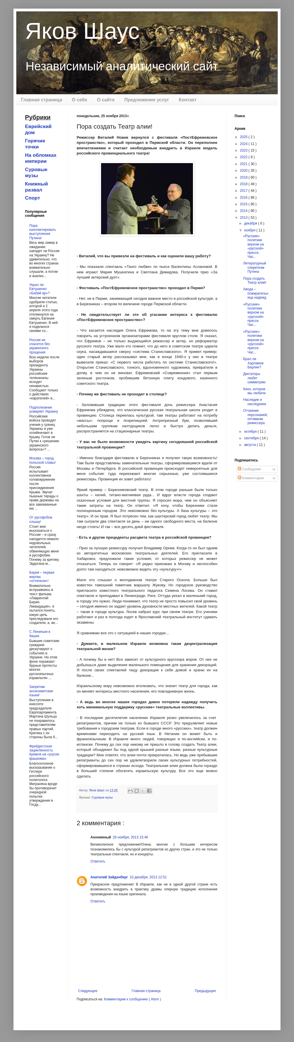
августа (250, 445)
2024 (244, 144)
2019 (244, 177)
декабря (251, 223)
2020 (244, 171)
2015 (244, 204)
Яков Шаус (82, 31)
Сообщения (249, 469)
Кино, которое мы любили (254, 391)
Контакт (188, 99)
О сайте (106, 99)
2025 (244, 137)
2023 (244, 150)
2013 (244, 218)
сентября (252, 438)
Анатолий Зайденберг (109, 877)
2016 (244, 198)
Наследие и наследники (254, 402)
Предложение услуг (146, 99)
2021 (244, 164)
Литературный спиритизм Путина (254, 267)
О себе (79, 99)
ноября (250, 230)
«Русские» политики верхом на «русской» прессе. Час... (253, 246)
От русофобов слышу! (40, 519)
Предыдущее (205, 991)
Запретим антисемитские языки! (41, 691)
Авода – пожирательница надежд (255, 293)
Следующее (87, 991)
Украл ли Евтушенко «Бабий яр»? (39, 289)
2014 (244, 211)
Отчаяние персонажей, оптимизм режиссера (255, 417)
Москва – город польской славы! (42, 460)
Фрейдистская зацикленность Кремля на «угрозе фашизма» (44, 752)
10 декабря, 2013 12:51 (148, 877)
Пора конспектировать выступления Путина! (42, 232)
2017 (244, 191)
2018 (244, 184)
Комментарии (251, 478)
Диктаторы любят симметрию (254, 378)
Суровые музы (102, 797)
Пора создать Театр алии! (254, 281)
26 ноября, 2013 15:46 (130, 837)
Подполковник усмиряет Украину (43, 409)
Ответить (97, 861)
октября (251, 432)
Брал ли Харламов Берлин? (253, 363)
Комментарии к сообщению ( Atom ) (132, 999)
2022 (244, 157)
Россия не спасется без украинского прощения (39, 346)
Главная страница (41, 99)
